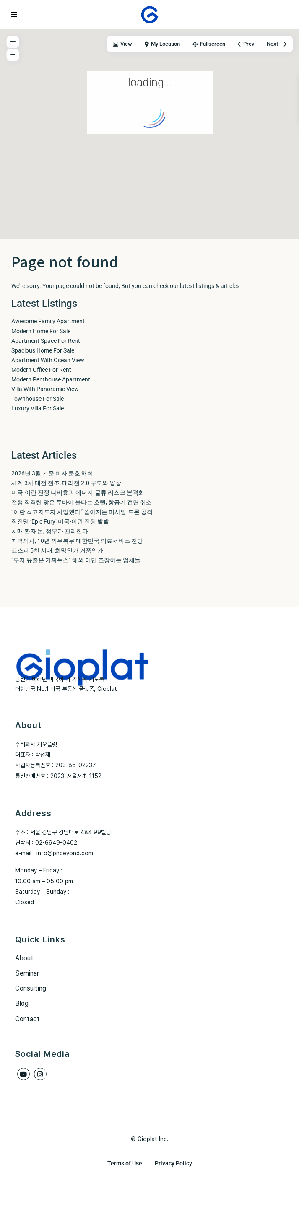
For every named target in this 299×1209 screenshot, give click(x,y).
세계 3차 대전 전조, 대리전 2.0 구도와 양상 (66, 483)
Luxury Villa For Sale (37, 408)
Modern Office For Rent (41, 369)
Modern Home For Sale (40, 331)
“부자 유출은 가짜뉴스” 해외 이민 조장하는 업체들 (75, 560)
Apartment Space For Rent (45, 340)
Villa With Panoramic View (45, 389)
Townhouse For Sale (37, 398)
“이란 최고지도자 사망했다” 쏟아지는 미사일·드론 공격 (82, 512)
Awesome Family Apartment (48, 321)
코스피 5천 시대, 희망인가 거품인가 (57, 550)
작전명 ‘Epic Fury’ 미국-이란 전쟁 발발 (60, 521)
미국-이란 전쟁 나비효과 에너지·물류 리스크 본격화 (77, 492)
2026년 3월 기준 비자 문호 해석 (52, 473)
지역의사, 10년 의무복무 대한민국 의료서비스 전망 (77, 540)
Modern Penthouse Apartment (50, 379)
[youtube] (23, 1074)
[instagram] (40, 1074)
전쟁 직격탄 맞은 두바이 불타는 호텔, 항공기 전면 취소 (81, 502)
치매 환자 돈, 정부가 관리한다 (49, 531)
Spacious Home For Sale (42, 350)
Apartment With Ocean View (47, 360)
